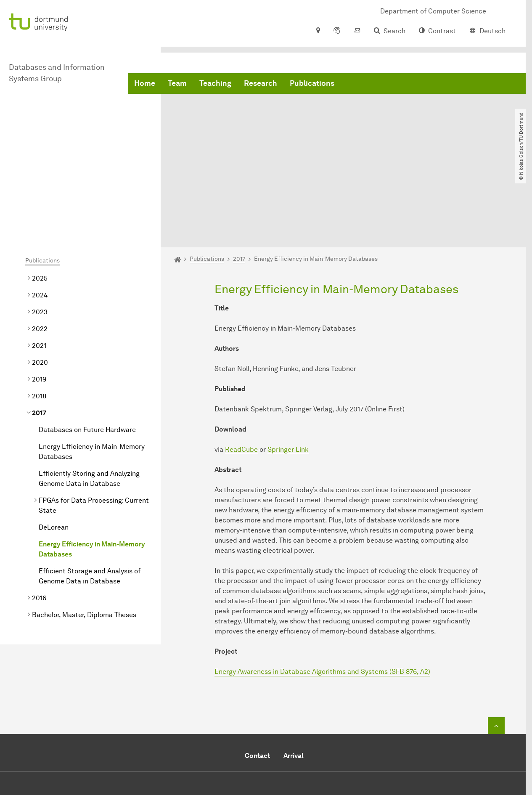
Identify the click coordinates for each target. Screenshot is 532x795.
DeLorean (54, 444)
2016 (39, 514)
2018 (39, 312)
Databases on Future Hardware (87, 346)
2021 (39, 262)
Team (177, 84)
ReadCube (241, 366)
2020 (40, 279)
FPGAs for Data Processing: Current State (94, 422)
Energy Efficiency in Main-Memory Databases (92, 368)
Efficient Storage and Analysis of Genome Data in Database (89, 492)
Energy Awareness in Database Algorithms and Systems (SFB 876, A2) (322, 588)
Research (260, 84)
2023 (40, 228)
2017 (39, 329)
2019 (39, 295)
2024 (40, 211)
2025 (40, 195)
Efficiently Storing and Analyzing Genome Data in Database (89, 395)
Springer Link (288, 366)
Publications (312, 84)
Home (144, 84)
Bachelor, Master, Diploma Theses (84, 531)
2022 (40, 245)
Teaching (215, 84)
